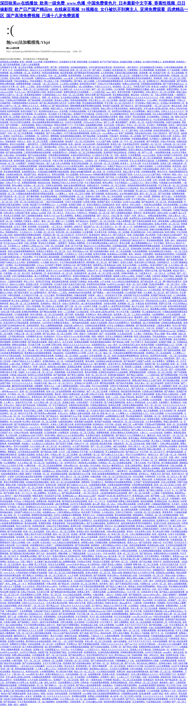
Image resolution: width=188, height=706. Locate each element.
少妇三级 (115, 215)
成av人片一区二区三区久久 (61, 383)
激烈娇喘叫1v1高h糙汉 (32, 380)
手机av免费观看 (134, 520)
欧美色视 (183, 446)
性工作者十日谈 (174, 685)
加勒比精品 (31, 309)
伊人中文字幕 (122, 312)
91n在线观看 (156, 400)
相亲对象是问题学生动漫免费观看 (31, 691)
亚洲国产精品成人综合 (69, 150)
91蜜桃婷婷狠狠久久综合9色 (25, 103)
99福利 (21, 372)
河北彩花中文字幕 (113, 295)
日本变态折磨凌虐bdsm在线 (96, 378)
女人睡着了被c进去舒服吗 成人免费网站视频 (56, 169)
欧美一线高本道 (159, 534)
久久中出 (111, 210)
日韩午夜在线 (175, 622)
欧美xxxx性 (117, 638)
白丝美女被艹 (130, 196)
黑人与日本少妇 (124, 339)
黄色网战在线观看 (50, 188)
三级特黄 (54, 89)
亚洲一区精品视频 (18, 224)
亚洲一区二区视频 (11, 117)
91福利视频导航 (51, 476)
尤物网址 (168, 432)
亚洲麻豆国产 (56, 139)
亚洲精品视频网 (81, 342)
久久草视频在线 (96, 452)
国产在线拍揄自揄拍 (82, 663)
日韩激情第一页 (43, 158)
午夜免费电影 (34, 369)
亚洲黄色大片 (162, 520)
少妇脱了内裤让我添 (118, 438)
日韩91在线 (59, 298)
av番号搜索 (138, 424)
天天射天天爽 (43, 592)
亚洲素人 (46, 369)
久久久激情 (49, 295)
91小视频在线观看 (108, 570)
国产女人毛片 (44, 556)
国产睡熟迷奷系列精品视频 (87, 73)
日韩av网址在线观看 (169, 443)
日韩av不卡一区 (13, 183)
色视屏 (91, 295)
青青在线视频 (58, 174)
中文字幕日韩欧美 (32, 581)
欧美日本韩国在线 (65, 589)
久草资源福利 (123, 119)
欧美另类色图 (124, 92)
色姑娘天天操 (40, 383)
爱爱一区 (46, 97)
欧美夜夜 (104, 301)
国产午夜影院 (152, 141)
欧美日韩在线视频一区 (82, 163)
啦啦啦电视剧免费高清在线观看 (142, 185)
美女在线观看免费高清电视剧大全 (48, 122)
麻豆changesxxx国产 (87, 496)
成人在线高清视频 (74, 378)
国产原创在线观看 (143, 106)
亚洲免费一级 (145, 73)
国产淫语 (110, 177)
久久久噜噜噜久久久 (136, 435)
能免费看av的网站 (159, 309)
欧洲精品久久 (24, 397)
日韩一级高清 (120, 155)
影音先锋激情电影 (26, 139)
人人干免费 (73, 575)
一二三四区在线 (97, 92)
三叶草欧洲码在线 (16, 336)
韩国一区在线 (47, 693)
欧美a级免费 (145, 693)
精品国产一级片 (155, 287)
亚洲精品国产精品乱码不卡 (132, 240)
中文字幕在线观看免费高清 (72, 262)
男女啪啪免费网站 (64, 295)
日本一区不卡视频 (160, 589)
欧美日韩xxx (25, 449)
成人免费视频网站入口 (96, 166)
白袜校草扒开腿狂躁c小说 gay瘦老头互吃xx (147, 597)
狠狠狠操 (156, 196)
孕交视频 (161, 147)
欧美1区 (155, 86)
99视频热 (137, 169)
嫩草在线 (26, 259)
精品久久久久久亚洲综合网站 (44, 70)
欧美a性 (24, 207)
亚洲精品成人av (69, 496)
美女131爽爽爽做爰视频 (51, 325)
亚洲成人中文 (99, 597)
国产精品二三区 (127, 498)
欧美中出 (144, 356)
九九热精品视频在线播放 (99, 408)
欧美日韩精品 (65, 268)
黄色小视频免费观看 (10, 649)
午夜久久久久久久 (103, 86)
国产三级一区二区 (73, 306)
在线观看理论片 (60, 152)
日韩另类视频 (165, 438)
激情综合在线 (70, 636)
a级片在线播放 (120, 446)
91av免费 (46, 345)
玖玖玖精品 (95, 465)
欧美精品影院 (149, 213)
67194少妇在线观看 (174, 413)
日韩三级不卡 (24, 490)
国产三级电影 (179, 317)
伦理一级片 (148, 581)
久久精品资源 (154, 290)
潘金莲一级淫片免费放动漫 (67, 394)
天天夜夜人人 (14, 246)
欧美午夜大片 (114, 364)
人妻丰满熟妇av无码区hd (118, 430)
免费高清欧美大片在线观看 (76, 92)
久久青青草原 (54, 248)
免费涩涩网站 (173, 89)
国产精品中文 (127, 106)
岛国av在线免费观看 (50, 438)
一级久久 (99, 295)
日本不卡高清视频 (121, 139)
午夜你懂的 (62, 397)
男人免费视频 (71, 320)
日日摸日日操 (91, 128)
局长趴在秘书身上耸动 (91, 457)
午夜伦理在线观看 (161, 616)
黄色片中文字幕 (25, 413)
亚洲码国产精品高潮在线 (115, 152)
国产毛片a (95, 633)
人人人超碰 (68, 600)
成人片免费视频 (41, 276)
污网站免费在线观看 (78, 119)
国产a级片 (97, 70)
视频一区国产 (125, 117)
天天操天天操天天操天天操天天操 (70, 284)
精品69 (176, 270)
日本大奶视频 (145, 130)
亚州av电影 (15, 78)
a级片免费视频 (62, 504)
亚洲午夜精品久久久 (83, 364)
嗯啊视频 (55, 136)
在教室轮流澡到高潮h (160, 75)
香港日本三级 (35, 509)
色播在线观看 (80, 295)
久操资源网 (106, 257)
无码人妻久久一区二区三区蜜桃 (160, 92)
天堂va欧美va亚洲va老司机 (156, 108)
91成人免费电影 (123, 221)
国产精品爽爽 (165, 270)
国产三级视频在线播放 (122, 213)
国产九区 (40, 553)
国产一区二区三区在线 (56, 655)
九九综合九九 (26, 232)
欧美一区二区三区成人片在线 (168, 485)
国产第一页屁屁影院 (60, 67)
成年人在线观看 (158, 89)
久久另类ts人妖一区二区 (71, 699)
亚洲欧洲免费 (12, 177)
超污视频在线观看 (169, 463)
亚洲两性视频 (44, 523)
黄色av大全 (88, 309)
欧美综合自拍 (174, 523)
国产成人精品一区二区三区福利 (57, 334)
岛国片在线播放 (173, 122)
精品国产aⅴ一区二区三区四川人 (99, 226)
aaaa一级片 (111, 92)
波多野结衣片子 (114, 298)
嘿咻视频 (85, 117)
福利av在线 (162, 213)
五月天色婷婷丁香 (115, 367)
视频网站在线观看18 (100, 199)
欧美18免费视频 (78, 430)
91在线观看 (181, 254)
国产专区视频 (164, 194)
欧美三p (130, 402)
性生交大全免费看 (141, 295)
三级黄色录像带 (15, 281)
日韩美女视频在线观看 (133, 405)
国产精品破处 (10, 702)
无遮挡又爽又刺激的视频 (126, 73)
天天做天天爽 (34, 345)
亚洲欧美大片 (153, 81)
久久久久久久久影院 (81, 606)
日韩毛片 (45, 136)
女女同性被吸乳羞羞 (129, 194)
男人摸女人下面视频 (140, 633)
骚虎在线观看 (36, 432)
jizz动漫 (42, 213)
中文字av (65, 649)
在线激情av (107, 685)
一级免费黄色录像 (162, 152)
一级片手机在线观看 (54, 202)
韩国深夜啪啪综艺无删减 (137, 89)
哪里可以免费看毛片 (83, 520)
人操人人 (144, 432)
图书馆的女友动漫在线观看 (75, 501)
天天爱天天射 (100, 232)
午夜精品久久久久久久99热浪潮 (113, 161)
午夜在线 (140, 303)
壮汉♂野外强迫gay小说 (78, 251)
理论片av (109, 526)
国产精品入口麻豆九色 (71, 438)
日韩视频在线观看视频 (151, 84)
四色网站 (146, 248)
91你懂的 (166, 702)
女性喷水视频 (110, 303)
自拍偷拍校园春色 (79, 67)
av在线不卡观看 (90, 306)
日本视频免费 (171, 633)
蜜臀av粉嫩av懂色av (83, 347)
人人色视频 (62, 205)
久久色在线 (57, 210)
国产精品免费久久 (77, 655)
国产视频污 (172, 180)
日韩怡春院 (166, 210)
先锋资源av (120, 270)
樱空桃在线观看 (107, 383)
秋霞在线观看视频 (50, 73)
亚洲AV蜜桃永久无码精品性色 (142, 150)
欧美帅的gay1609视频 (117, 254)
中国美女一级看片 (31, 221)
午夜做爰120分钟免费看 (170, 183)
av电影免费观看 (112, 636)
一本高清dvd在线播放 (152, 205)
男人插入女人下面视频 (146, 191)
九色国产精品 (19, 240)
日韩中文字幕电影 (172, 257)
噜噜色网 (104, 490)
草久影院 (52, 114)
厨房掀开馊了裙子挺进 (10, 408)
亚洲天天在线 (57, 320)
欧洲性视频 (19, 161)
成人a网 (84, 394)
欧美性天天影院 (55, 92)
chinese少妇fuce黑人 (152, 595)
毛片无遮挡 (171, 408)
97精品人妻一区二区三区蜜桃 (28, 334)
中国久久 (181, 100)
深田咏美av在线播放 (56, 367)
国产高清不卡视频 (64, 443)
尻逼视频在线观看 (59, 474)
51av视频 (119, 625)
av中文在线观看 (173, 314)
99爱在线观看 (14, 295)
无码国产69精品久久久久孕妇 (28, 512)
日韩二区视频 (30, 243)
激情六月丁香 (165, 526)
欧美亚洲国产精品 (58, 652)
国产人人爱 (109, 122)
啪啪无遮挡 (37, 496)
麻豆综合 (135, 95)
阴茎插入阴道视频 (20, 97)
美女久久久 (11, 397)
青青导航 (77, 551)
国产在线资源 (82, 177)
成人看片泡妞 (137, 619)
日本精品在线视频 (77, 111)
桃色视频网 (129, 191)
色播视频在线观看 (77, 408)
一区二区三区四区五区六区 (145, 339)
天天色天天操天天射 (173, 397)
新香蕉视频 (141, 498)
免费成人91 (45, 106)
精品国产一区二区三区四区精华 (80, 141)
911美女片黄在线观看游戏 (105, 608)
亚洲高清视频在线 (81, 276)
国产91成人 (166, 196)
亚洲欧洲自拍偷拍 (112, 627)
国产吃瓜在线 (29, 405)
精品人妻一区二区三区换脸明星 (148, 158)
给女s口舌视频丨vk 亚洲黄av (136, 265)
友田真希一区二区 (122, 314)
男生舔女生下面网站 (66, 218)
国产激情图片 (113, 130)
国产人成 (50, 163)
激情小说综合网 (7, 545)
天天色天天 (97, 259)
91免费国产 (21, 163)
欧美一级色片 (122, 205)
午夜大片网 (57, 161)
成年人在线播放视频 (104, 158)
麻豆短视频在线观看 (129, 518)
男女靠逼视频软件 (134, 416)
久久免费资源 (102, 191)
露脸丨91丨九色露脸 (65, 221)
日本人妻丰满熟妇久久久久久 (135, 309)
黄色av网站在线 (104, 314)
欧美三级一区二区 (120, 534)
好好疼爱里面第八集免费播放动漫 (109, 520)
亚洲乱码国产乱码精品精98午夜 (116, 380)
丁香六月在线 (139, 463)
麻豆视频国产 (122, 122)
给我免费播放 (20, 680)
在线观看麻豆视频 (94, 125)
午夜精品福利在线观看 (24, 570)
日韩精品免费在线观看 (171, 323)
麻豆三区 (127, 424)
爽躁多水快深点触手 (63, 578)
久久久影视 (9, 358)
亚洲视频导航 (108, 435)
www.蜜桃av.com (110, 133)
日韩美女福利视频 (54, 185)
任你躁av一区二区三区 (34, 185)
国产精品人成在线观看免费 (172, 592)
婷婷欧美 (158, 78)
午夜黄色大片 (145, 273)
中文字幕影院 (82, 616)
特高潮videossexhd (167, 331)
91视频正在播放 (19, 229)
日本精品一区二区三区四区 (114, 185)
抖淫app (17, 501)
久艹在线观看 (173, 70)
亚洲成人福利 (68, 402)
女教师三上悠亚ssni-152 (47, 150)
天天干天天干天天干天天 (136, 625)
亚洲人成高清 (51, 614)
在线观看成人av (52, 649)
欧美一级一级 (7, 669)
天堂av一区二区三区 (136, 125)
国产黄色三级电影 (76, 375)
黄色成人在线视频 (160, 559)
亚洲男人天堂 (92, 383)
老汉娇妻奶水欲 (138, 232)
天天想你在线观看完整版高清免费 (38, 356)
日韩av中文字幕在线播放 (109, 84)
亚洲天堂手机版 (43, 281)
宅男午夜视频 (101, 248)
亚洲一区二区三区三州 (80, 70)
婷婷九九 (157, 578)
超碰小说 (157, 542)
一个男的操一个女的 (21, 608)
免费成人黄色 (168, 578)
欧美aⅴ (28, 108)
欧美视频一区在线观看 (57, 119)
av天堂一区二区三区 (158, 369)
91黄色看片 (148, 367)
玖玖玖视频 (138, 476)
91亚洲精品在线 (136, 177)
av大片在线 (33, 680)
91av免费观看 (33, 191)
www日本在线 (156, 432)
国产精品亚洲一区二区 (151, 281)
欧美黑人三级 (57, 559)
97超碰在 (128, 567)
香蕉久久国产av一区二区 (11, 95)
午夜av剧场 (15, 312)
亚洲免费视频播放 (120, 614)
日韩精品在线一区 (161, 649)
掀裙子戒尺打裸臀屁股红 (68, 625)
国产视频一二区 (158, 496)
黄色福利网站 (82, 669)
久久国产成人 (20, 369)
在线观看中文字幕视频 (22, 114)
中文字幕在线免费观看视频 (77, 133)
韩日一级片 (63, 490)
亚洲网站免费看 (176, 86)
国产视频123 (28, 575)
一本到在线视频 (27, 125)
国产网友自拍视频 (48, 312)
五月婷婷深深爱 (95, 419)
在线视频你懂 (99, 367)
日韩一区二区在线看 (54, 246)
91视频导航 (5, 97)
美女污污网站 (151, 183)
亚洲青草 (87, 367)
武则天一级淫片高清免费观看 (152, 259)
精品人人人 (63, 658)
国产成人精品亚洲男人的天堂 (53, 103)
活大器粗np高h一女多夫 (21, 696)
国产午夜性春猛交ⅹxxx (173, 84)
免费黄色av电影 (179, 298)
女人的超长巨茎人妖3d (122, 317)
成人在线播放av (86, 86)
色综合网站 (27, 257)
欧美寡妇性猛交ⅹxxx (48, 111)
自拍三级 (5, 312)
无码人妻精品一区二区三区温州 (143, 682)
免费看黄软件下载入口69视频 (72, 301)
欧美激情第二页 (177, 103)
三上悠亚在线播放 (163, 166)
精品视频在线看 (97, 531)
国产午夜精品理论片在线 (127, 584)
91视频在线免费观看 (27, 166)
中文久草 (134, 237)
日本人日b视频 (81, 188)
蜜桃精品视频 (143, 128)
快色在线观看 (61, 693)
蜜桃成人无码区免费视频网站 (162, 507)
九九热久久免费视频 (119, 669)
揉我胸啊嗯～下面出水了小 (121, 358)
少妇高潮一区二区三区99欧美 (147, 512)
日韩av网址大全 (70, 465)
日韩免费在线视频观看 (59, 155)
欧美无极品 (181, 290)
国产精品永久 (52, 416)
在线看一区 (117, 141)
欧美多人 (124, 163)
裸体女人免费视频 (36, 270)
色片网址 (26, 421)
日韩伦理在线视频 (63, 191)
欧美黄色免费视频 (32, 254)
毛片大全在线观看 (100, 386)
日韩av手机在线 (167, 141)
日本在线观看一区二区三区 (151, 575)
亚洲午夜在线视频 (171, 416)
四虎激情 (67, 663)
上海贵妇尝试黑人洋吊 (10, 320)
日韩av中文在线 (96, 394)
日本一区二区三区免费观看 (20, 133)
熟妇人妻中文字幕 (131, 172)
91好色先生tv (17, 136)
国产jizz (128, 644)
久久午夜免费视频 (80, 688)
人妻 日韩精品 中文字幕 (77, 452)
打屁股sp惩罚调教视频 (16, 100)
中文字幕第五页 (60, 405)
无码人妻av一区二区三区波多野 (149, 383)
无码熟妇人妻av (14, 89)
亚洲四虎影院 (33, 325)
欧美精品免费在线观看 (23, 169)
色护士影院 (135, 205)
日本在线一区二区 (107, 389)
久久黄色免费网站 (27, 128)
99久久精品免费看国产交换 (165, 114)
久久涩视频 (69, 224)
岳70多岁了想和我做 (19, 75)
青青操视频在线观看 (24, 669)
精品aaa (83, 564)
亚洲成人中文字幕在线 (140, 649)
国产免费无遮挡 (84, 265)
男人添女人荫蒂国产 (21, 301)
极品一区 (107, 353)
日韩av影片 (9, 213)
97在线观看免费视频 (33, 430)
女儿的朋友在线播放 (70, 97)
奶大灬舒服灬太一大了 (16, 584)
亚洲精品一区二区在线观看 (13, 191)
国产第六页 (86, 150)
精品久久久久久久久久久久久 (19, 279)
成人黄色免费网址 (53, 647)
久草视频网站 (162, 161)
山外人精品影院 (19, 551)
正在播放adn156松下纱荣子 (31, 435)
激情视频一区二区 (177, 128)
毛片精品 (80, 210)
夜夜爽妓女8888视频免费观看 (38, 353)
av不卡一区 (33, 290)
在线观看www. (122, 237)
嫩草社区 (151, 435)
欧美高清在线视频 (83, 424)
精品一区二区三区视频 (73, 95)
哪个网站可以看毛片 (172, 281)
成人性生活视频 (25, 67)
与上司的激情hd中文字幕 (33, 416)
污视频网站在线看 (129, 693)
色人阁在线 (173, 501)
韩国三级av (181, 92)
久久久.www (20, 92)
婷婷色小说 (11, 188)
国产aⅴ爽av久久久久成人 (143, 430)
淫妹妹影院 (10, 141)
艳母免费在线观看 (62, 259)
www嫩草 (173, 213)
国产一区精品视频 (59, 331)
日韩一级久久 (32, 548)
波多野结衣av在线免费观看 (142, 218)
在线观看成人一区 (54, 463)
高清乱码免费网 (156, 284)
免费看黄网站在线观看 (108, 460)
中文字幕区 (79, 125)
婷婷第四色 (35, 323)
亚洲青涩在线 (172, 655)
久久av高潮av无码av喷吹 (108, 509)
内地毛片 (4, 224)
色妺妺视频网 (14, 443)
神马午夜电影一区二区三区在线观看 (47, 314)
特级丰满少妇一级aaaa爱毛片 (21, 158)
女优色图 (63, 111)
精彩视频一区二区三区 (97, 262)
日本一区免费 (159, 180)
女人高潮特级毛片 (38, 292)
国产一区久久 (103, 215)
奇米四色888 (119, 67)
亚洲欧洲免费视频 (30, 312)
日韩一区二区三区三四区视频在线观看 (58, 290)
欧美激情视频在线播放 (71, 136)
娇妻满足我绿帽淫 (91, 559)
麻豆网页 (127, 394)
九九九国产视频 (103, 141)
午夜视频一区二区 (12, 273)
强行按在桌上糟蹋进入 (91, 369)
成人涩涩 (26, 273)
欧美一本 (175, 364)
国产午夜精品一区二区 (109, 529)
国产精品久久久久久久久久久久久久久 (141, 97)
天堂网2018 (91, 314)
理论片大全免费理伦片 (61, 276)
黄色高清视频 (91, 372)
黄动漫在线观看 (175, 202)
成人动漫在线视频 (104, 616)
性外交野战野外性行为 (14, 309)
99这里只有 (43, 309)
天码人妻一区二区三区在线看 (144, 608)
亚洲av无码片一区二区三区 (57, 441)
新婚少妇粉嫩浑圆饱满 (81, 172)
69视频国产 (167, 386)
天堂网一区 (116, 647)
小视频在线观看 (56, 141)
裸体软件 (44, 424)
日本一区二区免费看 (58, 75)
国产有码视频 (38, 119)
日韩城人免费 (121, 595)
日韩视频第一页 (32, 136)
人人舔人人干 (123, 677)
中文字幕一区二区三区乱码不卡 (119, 103)
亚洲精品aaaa (6, 298)
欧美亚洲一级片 (180, 166)
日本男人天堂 (102, 114)
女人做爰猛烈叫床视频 (124, 526)
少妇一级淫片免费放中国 (157, 540)
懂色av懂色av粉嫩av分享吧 (139, 578)
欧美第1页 (98, 150)
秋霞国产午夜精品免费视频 (57, 430)
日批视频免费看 (119, 540)
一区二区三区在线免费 (16, 389)
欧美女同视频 (147, 345)
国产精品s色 (64, 584)
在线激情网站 (62, 702)
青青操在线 (140, 402)
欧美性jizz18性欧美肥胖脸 (40, 375)
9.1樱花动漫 (30, 465)
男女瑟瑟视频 (139, 117)
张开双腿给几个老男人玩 (175, 188)
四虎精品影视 (38, 526)
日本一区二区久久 (55, 213)
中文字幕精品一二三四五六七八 (129, 183)
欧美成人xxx (141, 290)
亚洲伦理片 (74, 303)
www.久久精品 (149, 155)
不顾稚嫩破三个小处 (124, 660)
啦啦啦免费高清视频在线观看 (28, 235)
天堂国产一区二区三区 (123, 147)
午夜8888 (166, 174)
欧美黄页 (36, 73)
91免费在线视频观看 (140, 487)
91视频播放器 (98, 397)
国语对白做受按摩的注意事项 (104, 117)
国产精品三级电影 (135, 375)
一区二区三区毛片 (90, 490)
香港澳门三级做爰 (133, 367)
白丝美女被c (35, 207)
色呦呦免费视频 (84, 218)
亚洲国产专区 (83, 199)
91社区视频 (94, 119)
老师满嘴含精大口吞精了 (145, 226)
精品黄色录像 (105, 443)
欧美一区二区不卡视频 (80, 194)
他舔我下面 (150, 364)
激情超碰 (160, 606)
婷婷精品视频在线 (149, 438)
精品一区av (177, 174)
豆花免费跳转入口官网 (75, 353)
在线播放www (48, 471)
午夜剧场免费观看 (39, 688)
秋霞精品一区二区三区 (99, 213)
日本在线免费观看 (66, 616)
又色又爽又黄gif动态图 (57, 603)
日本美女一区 (147, 95)
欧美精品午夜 (6, 161)
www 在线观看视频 (101, 540)
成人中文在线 (138, 306)
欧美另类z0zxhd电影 (140, 441)
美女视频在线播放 (121, 95)
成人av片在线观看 (89, 537)
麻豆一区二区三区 (148, 194)
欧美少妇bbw (33, 693)
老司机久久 (144, 474)
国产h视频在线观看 (17, 693)
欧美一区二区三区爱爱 (37, 141)
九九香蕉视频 (107, 73)
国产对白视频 (145, 562)
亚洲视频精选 (33, 262)
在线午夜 (78, 309)
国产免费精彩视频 (123, 158)
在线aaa (34, 213)
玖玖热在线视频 (170, 205)
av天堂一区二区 (94, 353)
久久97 (3, 449)
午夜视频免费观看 (140, 139)
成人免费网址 (40, 493)
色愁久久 (21, 141)
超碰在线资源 (148, 520)
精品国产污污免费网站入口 (43, 205)
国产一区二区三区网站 (102, 89)
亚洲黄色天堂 (113, 523)
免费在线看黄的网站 (157, 215)
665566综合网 (89, 144)
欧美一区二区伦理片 (126, 548)
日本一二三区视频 (113, 630)
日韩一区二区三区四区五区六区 (29, 202)
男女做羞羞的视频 (123, 515)
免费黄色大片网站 (18, 644)
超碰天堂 (78, 226)
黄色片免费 (90, 95)
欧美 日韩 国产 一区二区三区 (170, 435)
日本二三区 (89, 600)
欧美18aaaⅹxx (86, 174)
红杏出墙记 (45, 542)
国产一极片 (69, 411)
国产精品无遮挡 (21, 292)
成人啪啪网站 (135, 471)
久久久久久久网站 (54, 666)
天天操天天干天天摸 (116, 400)
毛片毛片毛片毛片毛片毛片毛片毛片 (81, 139)
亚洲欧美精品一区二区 (53, 361)
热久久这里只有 (23, 526)
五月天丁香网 (20, 226)
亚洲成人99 (80, 383)
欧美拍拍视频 (26, 400)
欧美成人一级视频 (41, 108)
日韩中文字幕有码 (8, 490)
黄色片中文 (162, 172)
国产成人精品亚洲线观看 (99, 317)
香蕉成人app (178, 556)
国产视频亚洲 (135, 595)
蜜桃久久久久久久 (30, 106)
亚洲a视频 (80, 314)
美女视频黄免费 (113, 347)
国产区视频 (9, 493)
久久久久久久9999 (82, 89)
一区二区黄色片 (78, 518)
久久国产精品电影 (81, 446)
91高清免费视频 (140, 251)
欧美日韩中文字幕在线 (145, 262)
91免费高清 (63, 432)
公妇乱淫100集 (40, 520)
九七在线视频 (24, 515)
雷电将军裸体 (47, 339)
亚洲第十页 (38, 649)
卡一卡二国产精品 (130, 130)
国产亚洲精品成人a (110, 559)
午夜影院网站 (138, 92)
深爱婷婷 (85, 482)
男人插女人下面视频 (161, 441)
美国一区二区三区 (119, 419)
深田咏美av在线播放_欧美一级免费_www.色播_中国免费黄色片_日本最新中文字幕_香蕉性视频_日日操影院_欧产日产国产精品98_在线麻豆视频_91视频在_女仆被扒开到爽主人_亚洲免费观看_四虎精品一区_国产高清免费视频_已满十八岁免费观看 (94, 9)
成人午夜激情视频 (151, 323)
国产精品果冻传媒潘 (145, 325)
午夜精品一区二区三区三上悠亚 (115, 619)
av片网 (89, 597)
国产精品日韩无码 (60, 106)
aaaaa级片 (110, 188)
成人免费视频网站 (135, 270)
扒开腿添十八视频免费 (160, 139)
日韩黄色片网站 (103, 638)
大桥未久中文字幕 (135, 666)
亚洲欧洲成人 (77, 128)
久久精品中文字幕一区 (102, 155)
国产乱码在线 (89, 691)
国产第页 (156, 248)
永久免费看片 (158, 361)
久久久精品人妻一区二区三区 (40, 372)
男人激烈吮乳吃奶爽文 (38, 636)
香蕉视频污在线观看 (83, 421)
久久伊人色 (47, 259)
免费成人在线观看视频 (14, 147)
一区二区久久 (56, 226)
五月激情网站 (153, 117)
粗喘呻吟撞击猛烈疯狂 (42, 515)
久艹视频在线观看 (77, 553)
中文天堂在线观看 (150, 163)
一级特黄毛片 (32, 144)
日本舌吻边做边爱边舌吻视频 (36, 180)
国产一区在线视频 (107, 334)
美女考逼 (160, 268)
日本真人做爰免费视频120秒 (17, 589)
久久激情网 (119, 89)
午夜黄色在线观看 (40, 347)
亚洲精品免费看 (108, 119)
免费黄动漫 (41, 501)
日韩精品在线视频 (104, 479)
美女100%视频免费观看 (151, 188)
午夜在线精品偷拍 (150, 169)
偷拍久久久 (106, 235)
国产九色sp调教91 (54, 133)
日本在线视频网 (160, 641)
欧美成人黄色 (42, 454)
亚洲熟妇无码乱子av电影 (130, 427)
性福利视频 (108, 270)
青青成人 (46, 457)
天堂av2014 (70, 213)
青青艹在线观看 (126, 133)
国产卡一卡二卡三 (121, 441)
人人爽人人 (9, 402)
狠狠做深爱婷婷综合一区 (99, 534)
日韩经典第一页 (44, 405)
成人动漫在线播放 (14, 625)
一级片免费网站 (114, 97)
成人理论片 (53, 419)
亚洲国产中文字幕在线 (84, 114)
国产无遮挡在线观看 (141, 221)
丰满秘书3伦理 (178, 649)
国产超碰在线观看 (111, 369)
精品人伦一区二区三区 (84, 671)
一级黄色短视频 (98, 592)
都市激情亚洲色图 (60, 281)
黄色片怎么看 (142, 147)
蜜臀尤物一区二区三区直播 (146, 564)
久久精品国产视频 (133, 292)
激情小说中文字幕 (85, 158)
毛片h (18, 259)
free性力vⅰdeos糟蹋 (131, 202)
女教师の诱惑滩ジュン (127, 210)
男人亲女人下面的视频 (150, 237)
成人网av (91, 191)
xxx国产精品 (128, 627)
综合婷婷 (124, 507)
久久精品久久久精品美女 (127, 188)
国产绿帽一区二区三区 (160, 671)
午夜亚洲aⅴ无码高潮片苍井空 (31, 485)
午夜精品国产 (12, 611)
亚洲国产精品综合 (36, 163)
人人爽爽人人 (61, 194)
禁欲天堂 (56, 303)
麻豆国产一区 (142, 397)
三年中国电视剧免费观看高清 (88, 78)
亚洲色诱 (68, 520)
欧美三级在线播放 (142, 336)
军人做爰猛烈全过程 (151, 312)
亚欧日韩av (43, 600)
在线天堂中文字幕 (24, 402)
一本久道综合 (180, 158)
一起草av (78, 600)
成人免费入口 (179, 526)
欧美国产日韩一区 (161, 73)
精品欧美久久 (44, 174)
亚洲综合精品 (14, 487)
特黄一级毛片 (39, 367)
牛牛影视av (140, 103)
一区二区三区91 (172, 284)
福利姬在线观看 (7, 537)
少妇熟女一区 (91, 161)
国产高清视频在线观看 (76, 298)
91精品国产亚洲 (125, 174)
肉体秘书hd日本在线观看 (80, 292)
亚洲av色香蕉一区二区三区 (122, 224)
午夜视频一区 (82, 411)
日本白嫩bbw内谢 (94, 702)
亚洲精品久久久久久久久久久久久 (38, 408)
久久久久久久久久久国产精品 (14, 130)
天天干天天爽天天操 (99, 224)
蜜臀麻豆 (12, 452)
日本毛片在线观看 (73, 122)
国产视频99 (169, 391)
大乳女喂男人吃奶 (166, 191)
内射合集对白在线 (143, 133)
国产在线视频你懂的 (99, 251)
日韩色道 (84, 682)
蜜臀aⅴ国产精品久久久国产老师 (170, 367)
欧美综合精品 (112, 194)
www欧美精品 (57, 378)
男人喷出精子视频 (161, 531)
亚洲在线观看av (70, 86)
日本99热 (139, 358)
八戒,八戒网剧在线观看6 (67, 386)
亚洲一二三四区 (27, 86)
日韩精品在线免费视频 (95, 325)
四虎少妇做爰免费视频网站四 (21, 251)
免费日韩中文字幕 (8, 372)
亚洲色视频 (136, 248)
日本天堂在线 (55, 600)
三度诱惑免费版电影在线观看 (54, 144)
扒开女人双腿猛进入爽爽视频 (121, 325)
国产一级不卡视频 (122, 479)
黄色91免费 (124, 243)
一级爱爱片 (180, 95)
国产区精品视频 (14, 531)
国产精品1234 (132, 452)
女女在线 (136, 479)
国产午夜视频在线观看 (89, 644)
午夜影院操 (148, 614)
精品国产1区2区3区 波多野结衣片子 (114, 496)
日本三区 (150, 328)
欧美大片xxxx (70, 336)
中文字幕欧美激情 (93, 183)
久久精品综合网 (125, 334)
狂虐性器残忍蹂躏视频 (172, 419)
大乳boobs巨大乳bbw (93, 122)
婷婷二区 (56, 641)
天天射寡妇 (116, 202)
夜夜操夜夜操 (59, 523)
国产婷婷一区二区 (53, 460)
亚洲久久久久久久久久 (38, 224)
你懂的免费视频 (148, 630)
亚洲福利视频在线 (117, 542)
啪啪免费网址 (56, 224)
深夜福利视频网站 (47, 166)
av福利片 (164, 86)
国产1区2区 (174, 133)
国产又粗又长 (119, 235)
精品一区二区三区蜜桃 (91, 487)
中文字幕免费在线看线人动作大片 (102, 243)
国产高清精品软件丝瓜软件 (27, 424)
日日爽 (179, 345)
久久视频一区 (56, 347)
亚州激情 (30, 268)
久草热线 (171, 273)
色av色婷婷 (150, 235)
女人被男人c (104, 306)
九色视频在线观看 (168, 660)
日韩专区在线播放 (175, 147)
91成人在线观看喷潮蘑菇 (79, 358)
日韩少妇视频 (176, 465)
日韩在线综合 (77, 229)
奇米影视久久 (22, 627)
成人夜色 (45, 130)
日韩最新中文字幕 (8, 67)
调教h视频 (63, 553)
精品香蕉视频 (66, 73)
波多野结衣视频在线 (121, 111)
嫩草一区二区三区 (34, 147)
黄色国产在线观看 (111, 106)
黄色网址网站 (50, 147)
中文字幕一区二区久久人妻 (169, 476)
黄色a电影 (90, 361)
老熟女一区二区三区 (52, 595)
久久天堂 (163, 457)
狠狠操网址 (138, 515)
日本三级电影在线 (155, 232)
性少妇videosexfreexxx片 (44, 218)
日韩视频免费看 (148, 172)
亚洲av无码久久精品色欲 (15, 290)
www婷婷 (30, 674)
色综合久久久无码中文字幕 (27, 210)
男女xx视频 (159, 334)
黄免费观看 (136, 323)
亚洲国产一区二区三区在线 (102, 221)
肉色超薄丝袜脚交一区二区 (166, 130)
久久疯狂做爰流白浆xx (10, 257)
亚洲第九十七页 (130, 298)
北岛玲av (177, 136)
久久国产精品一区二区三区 (13, 199)
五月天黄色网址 (152, 556)
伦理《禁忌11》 (139, 215)
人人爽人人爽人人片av (46, 669)
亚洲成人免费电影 (77, 243)
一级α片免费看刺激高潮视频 (76, 647)
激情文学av (26, 117)
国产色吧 (69, 314)
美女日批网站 (179, 339)
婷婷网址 (87, 595)
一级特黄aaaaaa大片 (9, 391)
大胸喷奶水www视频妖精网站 (49, 78)
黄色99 (130, 531)
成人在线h (84, 465)
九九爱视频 (74, 630)
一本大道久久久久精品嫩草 (169, 644)
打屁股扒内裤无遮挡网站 (88, 257)
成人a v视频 (27, 564)
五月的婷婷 (166, 246)
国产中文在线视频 (111, 78)
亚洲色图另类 (80, 273)
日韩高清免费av (177, 161)
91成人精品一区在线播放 (15, 155)
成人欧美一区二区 (116, 556)
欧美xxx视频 (85, 320)
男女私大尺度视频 (12, 215)
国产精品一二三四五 (58, 292)
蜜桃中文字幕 (151, 270)
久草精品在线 (160, 479)
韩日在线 (134, 386)
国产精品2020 (82, 221)
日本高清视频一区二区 (135, 81)
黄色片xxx (170, 243)
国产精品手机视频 (124, 383)
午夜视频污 (164, 402)
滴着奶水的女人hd (137, 419)
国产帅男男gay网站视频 (67, 207)
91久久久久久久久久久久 (174, 405)
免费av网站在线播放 (21, 655)
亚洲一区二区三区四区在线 (36, 89)
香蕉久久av (49, 386)
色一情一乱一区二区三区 (29, 188)
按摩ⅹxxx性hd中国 (131, 84)
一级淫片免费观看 (170, 427)
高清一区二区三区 (34, 358)
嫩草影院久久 (117, 465)
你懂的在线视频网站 (177, 309)
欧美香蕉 (19, 358)
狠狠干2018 (175, 520)
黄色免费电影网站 (113, 394)
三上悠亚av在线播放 (69, 84)
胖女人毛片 (29, 281)
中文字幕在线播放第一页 (99, 111)
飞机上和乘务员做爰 (164, 95)
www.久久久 (35, 427)
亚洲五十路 (115, 144)
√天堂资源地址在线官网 (28, 452)
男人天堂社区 (105, 139)
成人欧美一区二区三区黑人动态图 (104, 273)
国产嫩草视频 (33, 196)
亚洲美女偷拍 (164, 226)
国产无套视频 (165, 320)
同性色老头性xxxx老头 (156, 301)
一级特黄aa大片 (137, 301)
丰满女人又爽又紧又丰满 (61, 309)
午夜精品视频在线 (98, 405)
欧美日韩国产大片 (29, 111)
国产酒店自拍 (146, 553)
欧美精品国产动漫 (52, 350)
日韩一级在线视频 (93, 328)
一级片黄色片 (132, 67)
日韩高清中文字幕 (149, 592)
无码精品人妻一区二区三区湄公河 (58, 235)
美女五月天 (69, 666)
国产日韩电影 (12, 125)
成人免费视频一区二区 (20, 73)
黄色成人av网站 (61, 100)
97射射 (11, 476)
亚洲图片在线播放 (26, 454)
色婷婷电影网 (103, 144)
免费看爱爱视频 (23, 84)
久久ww (40, 265)
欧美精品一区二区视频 (131, 136)
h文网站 (9, 265)
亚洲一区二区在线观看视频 (32, 391)
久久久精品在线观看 (72, 595)
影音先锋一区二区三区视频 (106, 163)
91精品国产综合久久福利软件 (47, 611)
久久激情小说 (66, 89)
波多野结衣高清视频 (96, 284)
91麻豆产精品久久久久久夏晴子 (122, 166)
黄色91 (134, 688)
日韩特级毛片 (163, 262)
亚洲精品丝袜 (161, 501)
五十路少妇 (106, 441)
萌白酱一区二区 (35, 350)
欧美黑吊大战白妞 (146, 161)
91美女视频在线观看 (173, 67)
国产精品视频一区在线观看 (40, 100)
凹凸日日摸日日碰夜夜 (20, 122)
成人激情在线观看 (129, 509)
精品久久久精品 (17, 284)
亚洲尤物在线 (86, 575)
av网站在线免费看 (178, 221)
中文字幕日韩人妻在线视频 (47, 257)
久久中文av (69, 210)
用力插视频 (126, 636)
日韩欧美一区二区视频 (21, 520)
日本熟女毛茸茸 (114, 172)
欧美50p (56, 97)
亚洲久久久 (96, 133)
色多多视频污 (36, 81)
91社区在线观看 (99, 358)
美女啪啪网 (17, 218)
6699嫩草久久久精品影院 (151, 350)
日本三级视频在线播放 (149, 210)
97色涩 (89, 180)
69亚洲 (155, 331)
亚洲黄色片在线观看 (136, 691)
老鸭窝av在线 (87, 542)
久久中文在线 (42, 331)
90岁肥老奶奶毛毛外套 (176, 471)
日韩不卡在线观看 (115, 611)
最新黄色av (140, 100)
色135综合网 (28, 78)
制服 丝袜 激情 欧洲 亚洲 (53, 449)
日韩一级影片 (100, 268)
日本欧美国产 (82, 402)
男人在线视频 (141, 369)
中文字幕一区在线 (78, 419)
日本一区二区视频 (96, 298)
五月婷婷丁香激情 (53, 265)
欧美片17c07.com (52, 215)
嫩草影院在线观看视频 (22, 386)
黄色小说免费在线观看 (141, 114)
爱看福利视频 (172, 658)
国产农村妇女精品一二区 (142, 378)
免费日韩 (121, 671)
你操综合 (48, 578)
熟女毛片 (54, 262)
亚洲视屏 (160, 218)
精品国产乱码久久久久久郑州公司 (121, 320)
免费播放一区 (172, 361)
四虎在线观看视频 (78, 100)
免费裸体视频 (178, 194)
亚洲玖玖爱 (51, 485)
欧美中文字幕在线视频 (144, 394)
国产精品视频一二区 (158, 625)
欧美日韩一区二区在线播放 (68, 232)
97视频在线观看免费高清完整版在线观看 (35, 194)
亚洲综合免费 (93, 331)
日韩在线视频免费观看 (52, 254)
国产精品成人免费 (119, 218)
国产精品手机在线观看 (10, 663)
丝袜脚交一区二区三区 (151, 144)
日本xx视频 (85, 386)
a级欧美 (125, 457)
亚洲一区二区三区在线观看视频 (65, 482)
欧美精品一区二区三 (122, 86)
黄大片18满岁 (56, 636)
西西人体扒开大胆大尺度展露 (38, 534)
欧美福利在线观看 (151, 482)
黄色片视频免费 (99, 666)
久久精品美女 (108, 512)
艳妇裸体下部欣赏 (159, 537)
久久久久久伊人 (94, 553)
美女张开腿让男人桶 (81, 259)
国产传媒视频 (98, 194)
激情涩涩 (141, 449)
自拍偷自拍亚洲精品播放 (37, 482)
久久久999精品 (87, 207)
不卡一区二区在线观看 (134, 141)
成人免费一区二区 (41, 237)
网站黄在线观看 (168, 81)
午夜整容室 (114, 391)
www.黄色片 (34, 130)
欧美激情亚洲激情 (33, 95)
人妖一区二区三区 (149, 457)
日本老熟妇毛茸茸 (73, 108)
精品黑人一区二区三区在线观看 (127, 680)
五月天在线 (109, 125)
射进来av (75, 117)
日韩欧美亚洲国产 (86, 169)
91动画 (25, 205)
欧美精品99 (94, 235)
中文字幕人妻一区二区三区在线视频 (95, 147)
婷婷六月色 (165, 169)
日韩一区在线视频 (151, 677)
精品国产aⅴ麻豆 (126, 100)
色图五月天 (156, 474)
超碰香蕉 (95, 545)
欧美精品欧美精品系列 (133, 364)
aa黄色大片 (78, 325)
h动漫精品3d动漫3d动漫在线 (109, 361)
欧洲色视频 (160, 70)
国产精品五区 (168, 290)
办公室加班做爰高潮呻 (164, 119)
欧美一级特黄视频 (160, 221)
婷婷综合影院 (136, 108)
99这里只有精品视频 (155, 122)
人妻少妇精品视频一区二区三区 (115, 75)
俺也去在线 (176, 106)
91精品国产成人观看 (13, 581)
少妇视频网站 (158, 314)
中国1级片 (121, 125)
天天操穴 (151, 125)
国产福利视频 (59, 375)
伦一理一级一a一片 (124, 226)
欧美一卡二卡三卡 (24, 493)
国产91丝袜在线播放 (37, 155)
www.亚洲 (68, 78)
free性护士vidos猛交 (116, 284)
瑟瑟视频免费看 (96, 188)
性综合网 (4, 592)
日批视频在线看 (120, 246)
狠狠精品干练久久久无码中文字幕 (109, 180)
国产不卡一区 (157, 633)
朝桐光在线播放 (19, 345)
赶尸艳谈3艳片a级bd (175, 268)
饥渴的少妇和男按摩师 (93, 416)
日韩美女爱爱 (143, 504)
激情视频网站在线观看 (36, 419)
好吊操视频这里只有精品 (151, 67)
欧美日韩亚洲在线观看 (59, 117)
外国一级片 (174, 457)
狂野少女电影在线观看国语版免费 (45, 177)
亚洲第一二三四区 (71, 540)
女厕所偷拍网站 (128, 128)
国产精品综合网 (104, 95)
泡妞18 (18, 405)
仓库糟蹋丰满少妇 (34, 336)
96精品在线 (64, 70)
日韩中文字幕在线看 (119, 386)
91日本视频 (38, 441)
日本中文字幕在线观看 (10, 356)
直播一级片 (170, 240)
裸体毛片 (138, 213)
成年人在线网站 (122, 688)
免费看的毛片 (159, 570)
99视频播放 (39, 133)
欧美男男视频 (75, 75)
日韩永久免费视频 (128, 449)
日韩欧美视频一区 (129, 273)
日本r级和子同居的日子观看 (87, 581)
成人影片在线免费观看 (66, 638)
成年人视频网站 (100, 350)
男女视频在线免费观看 (93, 103)
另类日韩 (31, 240)
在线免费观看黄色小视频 (12, 474)
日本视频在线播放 (179, 531)
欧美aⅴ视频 (93, 281)
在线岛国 (68, 325)
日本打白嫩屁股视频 (154, 619)
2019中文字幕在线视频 (94, 400)
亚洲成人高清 (32, 284)
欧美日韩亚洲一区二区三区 (60, 273)
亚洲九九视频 (115, 207)
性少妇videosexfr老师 (13, 243)
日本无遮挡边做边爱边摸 (100, 67)
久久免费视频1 (139, 111)
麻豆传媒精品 (79, 391)
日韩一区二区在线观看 (109, 128)
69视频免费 (5, 301)
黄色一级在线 (135, 254)
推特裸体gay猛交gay (99, 669)
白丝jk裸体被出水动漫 (127, 279)
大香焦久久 (35, 97)
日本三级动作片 (160, 133)
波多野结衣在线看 (158, 356)
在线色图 (127, 295)
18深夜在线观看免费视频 (119, 485)
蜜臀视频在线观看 (137, 372)
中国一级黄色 (166, 97)
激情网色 (68, 226)
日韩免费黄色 (149, 603)
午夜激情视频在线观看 (161, 636)
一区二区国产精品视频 (74, 597)
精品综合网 (29, 331)
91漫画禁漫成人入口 (52, 95)
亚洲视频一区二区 (126, 303)
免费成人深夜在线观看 (80, 413)
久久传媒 (114, 498)
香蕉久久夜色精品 (38, 75)
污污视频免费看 (21, 314)
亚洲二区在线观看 (121, 487)
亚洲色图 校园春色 (117, 375)
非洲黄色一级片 (88, 460)
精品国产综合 (30, 174)
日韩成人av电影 (147, 606)
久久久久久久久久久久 (22, 383)
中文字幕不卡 (137, 342)
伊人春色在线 (80, 578)
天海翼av (27, 218)
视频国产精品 (167, 276)
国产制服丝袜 (67, 627)
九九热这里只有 (17, 306)
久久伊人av (144, 298)
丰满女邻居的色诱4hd (81, 155)
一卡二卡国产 (82, 224)
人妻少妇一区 (18, 674)
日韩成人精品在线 (18, 375)
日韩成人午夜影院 (91, 108)
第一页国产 (125, 215)
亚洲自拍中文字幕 (159, 128)
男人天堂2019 (93, 301)
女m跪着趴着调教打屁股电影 (152, 685)
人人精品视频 (179, 295)
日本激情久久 (97, 482)
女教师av (64, 419)
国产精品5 (178, 627)
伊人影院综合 (40, 114)
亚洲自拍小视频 (92, 196)
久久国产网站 (69, 199)
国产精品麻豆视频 (171, 380)
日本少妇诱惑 (109, 553)
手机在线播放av (21, 81)
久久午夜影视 (22, 545)
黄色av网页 (108, 183)
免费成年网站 (172, 606)
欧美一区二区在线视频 (120, 251)
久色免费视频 (134, 155)
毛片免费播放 (112, 518)
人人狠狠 (155, 493)
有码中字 (157, 562)
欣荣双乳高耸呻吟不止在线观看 (113, 372)
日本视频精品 (42, 268)
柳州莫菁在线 (54, 287)
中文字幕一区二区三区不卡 (152, 452)
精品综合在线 (44, 183)
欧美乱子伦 (71, 619)
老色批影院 (51, 553)
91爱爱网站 (132, 70)
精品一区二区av (108, 504)
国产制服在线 (20, 298)
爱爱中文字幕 (165, 303)
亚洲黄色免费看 (19, 342)
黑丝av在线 (147, 479)
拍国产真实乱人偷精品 (112, 564)
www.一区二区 (43, 320)
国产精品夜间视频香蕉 (120, 490)
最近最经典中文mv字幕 (71, 416)
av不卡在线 (105, 281)
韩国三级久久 (153, 103)
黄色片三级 (17, 367)
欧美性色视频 (99, 254)
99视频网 (38, 386)
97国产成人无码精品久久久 (168, 430)
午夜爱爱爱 (46, 479)
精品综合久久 (18, 671)
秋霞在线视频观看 (36, 584)
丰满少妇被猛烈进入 (53, 411)
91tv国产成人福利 (61, 128)
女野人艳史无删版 (153, 177)
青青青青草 (100, 97)
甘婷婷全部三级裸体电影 (110, 468)
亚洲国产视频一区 (77, 205)
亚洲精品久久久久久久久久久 (136, 537)
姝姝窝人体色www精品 (124, 276)
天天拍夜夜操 (96, 402)
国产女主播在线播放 (96, 523)
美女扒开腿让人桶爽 (33, 411)
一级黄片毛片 (104, 699)
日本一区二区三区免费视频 (138, 331)
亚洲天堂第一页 (15, 254)
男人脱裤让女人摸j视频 (53, 306)
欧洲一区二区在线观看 (34, 531)
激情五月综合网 (97, 177)
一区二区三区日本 (50, 84)
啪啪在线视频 (119, 257)
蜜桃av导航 (159, 408)
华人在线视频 (177, 73)
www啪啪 (87, 693)
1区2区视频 (161, 688)
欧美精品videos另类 (172, 177)
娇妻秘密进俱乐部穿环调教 (18, 119)
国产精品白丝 (72, 487)
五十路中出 (97, 606)
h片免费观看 (165, 298)
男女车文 (30, 150)
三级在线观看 (178, 226)
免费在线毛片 (93, 185)
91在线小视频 (12, 638)
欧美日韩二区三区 (20, 457)
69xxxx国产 (56, 540)
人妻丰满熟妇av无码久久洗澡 (114, 545)
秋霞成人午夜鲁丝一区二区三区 (51, 251)
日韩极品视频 (101, 542)
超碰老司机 (165, 677)
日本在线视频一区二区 (168, 150)
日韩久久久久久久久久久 (173, 111)
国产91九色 (17, 430)
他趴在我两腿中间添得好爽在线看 (171, 389)
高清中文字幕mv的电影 (110, 537)
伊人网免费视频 (146, 70)
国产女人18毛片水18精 (156, 306)
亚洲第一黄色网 (155, 257)
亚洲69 (6, 136)
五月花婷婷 (79, 622)
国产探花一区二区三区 (61, 551)
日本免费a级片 (123, 674)
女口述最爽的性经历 (119, 114)
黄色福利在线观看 (80, 323)
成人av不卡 (166, 207)
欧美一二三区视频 (66, 312)
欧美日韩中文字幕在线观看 (16, 323)
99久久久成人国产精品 (45, 537)
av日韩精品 (133, 606)
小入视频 (44, 262)
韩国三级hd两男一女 (119, 301)
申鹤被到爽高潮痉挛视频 (105, 174)
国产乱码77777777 (169, 647)
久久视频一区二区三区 (44, 232)
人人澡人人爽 (47, 191)
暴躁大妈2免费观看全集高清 (109, 169)
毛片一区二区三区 (153, 405)
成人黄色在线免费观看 (91, 303)
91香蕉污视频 (74, 103)
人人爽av (137, 334)
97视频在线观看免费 (117, 268)
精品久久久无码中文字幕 (115, 606)
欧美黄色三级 (98, 320)
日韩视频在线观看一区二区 (71, 196)
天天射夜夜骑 (101, 207)
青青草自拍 (37, 397)
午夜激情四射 (179, 196)
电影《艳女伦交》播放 (154, 655)
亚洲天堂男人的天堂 (96, 430)
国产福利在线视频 (14, 152)
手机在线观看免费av (76, 523)
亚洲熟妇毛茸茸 (41, 67)
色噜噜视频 (161, 125)
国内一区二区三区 (61, 534)
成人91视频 (89, 81)
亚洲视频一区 (39, 696)
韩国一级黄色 (98, 336)
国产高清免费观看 (20, 578)
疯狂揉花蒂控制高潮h (131, 391)
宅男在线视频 (79, 191)
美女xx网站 (37, 490)
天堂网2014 (66, 479)
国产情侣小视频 (55, 520)
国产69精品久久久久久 (77, 485)
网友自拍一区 (87, 97)
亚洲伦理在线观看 (48, 498)
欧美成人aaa (101, 556)
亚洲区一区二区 (137, 122)
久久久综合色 (28, 586)
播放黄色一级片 (141, 317)
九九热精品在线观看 (173, 279)
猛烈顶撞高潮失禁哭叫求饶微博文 (137, 78)
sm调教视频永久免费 (121, 199)
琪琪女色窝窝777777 (63, 125)
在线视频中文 (48, 207)
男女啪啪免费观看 (12, 172)
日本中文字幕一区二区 (171, 529)
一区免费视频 (156, 397)
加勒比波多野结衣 (71, 460)
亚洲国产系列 (103, 202)
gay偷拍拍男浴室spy (116, 592)
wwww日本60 (72, 564)
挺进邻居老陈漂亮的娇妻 (112, 331)
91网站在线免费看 (129, 551)
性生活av (106, 465)
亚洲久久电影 (126, 262)
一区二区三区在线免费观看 (168, 378)
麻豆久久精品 (153, 111)
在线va (65, 303)
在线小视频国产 (170, 595)
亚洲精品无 (176, 402)
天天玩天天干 (81, 235)
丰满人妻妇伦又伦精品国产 (170, 235)
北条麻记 (107, 70)
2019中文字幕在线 (147, 644)
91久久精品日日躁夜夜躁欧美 (126, 281)
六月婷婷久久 (70, 254)
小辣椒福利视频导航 (17, 270)
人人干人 (26, 347)
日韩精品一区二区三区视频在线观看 (85, 152)
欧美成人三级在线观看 (147, 526)
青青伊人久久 (127, 369)
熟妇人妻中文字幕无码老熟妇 (114, 108)
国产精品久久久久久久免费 (139, 180)
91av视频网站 (10, 463)
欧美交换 (159, 680)
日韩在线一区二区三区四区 (160, 372)
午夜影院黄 (35, 457)
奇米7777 (14, 237)
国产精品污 (121, 435)
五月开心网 (135, 163)
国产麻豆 (78, 81)
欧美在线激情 (151, 342)
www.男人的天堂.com (142, 616)
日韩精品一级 (167, 117)
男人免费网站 (67, 215)
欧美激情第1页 (119, 70)
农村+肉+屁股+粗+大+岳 (103, 413)
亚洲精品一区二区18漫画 (67, 356)
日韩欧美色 (22, 616)
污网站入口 (15, 248)
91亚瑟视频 (81, 317)
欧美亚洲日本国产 (88, 84)
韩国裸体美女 (12, 232)
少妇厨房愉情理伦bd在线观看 (114, 493)
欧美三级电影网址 (134, 465)
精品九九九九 (123, 389)
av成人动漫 (15, 364)
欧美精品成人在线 (113, 265)
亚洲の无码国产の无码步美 (49, 86)
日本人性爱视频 (63, 163)
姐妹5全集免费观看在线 (75, 185)
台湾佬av (164, 103)
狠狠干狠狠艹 (152, 443)
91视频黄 (68, 347)
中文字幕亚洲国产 (47, 619)
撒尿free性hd (6, 441)
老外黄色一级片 (106, 584)
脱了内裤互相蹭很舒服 (115, 402)
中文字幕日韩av (65, 114)
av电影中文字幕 (160, 509)
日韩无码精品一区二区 (63, 677)
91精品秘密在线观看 (148, 320)
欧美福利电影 (18, 548)
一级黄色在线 (109, 279)
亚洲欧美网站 (85, 608)
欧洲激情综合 (90, 652)
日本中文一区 (154, 199)
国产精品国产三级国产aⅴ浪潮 (33, 287)
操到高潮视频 (147, 501)
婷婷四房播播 (14, 603)
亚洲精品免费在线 (135, 556)
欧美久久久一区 (32, 339)
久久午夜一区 (26, 328)
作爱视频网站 (66, 81)
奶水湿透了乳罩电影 (91, 512)
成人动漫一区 (99, 172)
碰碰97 (28, 474)
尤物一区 (24, 177)
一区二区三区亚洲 (111, 457)
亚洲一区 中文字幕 (74, 246)
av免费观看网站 (47, 671)
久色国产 (36, 449)
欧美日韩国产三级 (159, 265)
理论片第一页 (91, 529)
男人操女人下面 (51, 81)
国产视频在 (98, 292)
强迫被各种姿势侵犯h (164, 254)
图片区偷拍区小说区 (37, 92)
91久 (135, 644)
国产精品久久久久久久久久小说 (118, 328)
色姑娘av (26, 443)
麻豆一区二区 (48, 221)
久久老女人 (74, 339)
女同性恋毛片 (70, 463)
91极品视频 (95, 476)
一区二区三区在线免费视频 (49, 465)
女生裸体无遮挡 (93, 435)
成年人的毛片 (50, 682)
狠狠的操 (168, 158)
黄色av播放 (17, 185)
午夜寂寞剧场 (167, 493)
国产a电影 (84, 633)
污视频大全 (145, 584)
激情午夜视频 (168, 199)
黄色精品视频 (30, 523)
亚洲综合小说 (69, 265)
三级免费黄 (148, 254)
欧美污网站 (170, 232)
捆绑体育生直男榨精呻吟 (123, 408)
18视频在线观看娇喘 (170, 248)
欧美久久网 (166, 136)
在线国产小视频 (143, 276)
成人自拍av (103, 498)
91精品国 (36, 84)
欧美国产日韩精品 (78, 281)
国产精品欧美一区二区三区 (13, 196)
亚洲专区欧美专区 (59, 180)
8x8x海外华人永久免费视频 (157, 666)
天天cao (132, 161)
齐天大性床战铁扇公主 (141, 119)
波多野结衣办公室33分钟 (28, 438)
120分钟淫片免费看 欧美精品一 (48, 279)
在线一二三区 (112, 397)
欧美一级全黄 (75, 144)
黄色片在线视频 (17, 144)
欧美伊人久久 (171, 218)
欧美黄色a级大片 (77, 180)
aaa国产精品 (158, 693)
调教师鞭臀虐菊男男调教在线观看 (86, 106)
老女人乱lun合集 (107, 237)
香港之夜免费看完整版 (14, 482)
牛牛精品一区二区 (16, 394)
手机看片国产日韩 (142, 86)
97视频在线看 (145, 279)
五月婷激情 (75, 490)
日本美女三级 (171, 696)
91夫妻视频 (87, 232)
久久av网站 (152, 100)
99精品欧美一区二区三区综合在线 (133, 229)
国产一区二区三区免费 (97, 391)
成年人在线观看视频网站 (116, 150)
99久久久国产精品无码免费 (66, 633)
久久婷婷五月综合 (91, 75)
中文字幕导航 (153, 463)
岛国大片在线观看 (99, 323)
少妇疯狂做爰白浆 (14, 174)
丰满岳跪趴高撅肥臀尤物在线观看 (54, 172)
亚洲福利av (45, 303)
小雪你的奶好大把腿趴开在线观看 (78, 248)
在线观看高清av (21, 70)
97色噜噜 (107, 680)
